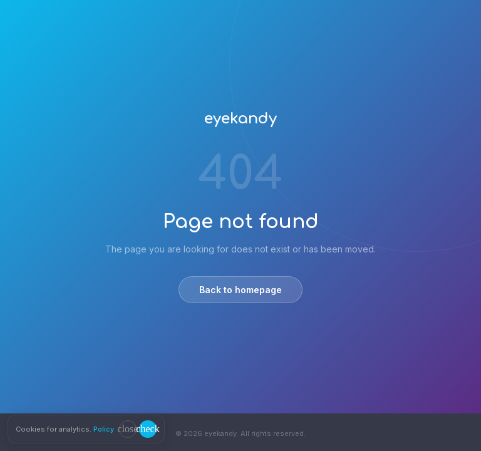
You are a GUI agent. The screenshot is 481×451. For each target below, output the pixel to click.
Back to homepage (240, 289)
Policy (103, 429)
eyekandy (240, 118)
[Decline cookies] (128, 429)
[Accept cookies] (148, 429)
